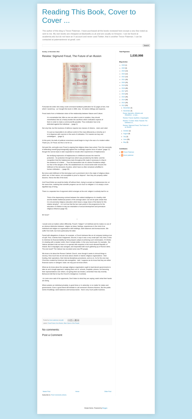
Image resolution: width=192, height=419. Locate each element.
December (127, 108)
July (124, 136)
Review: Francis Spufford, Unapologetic (136, 118)
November (127, 111)
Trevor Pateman (129, 152)
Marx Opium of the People (71, 323)
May (124, 142)
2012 (123, 105)
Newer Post (46, 391)
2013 (123, 102)
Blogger (104, 408)
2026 (123, 65)
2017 (123, 91)
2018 (123, 88)
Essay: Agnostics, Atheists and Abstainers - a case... (133, 114)
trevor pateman (128, 155)
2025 (123, 68)
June (125, 139)
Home (77, 391)
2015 (123, 97)
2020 (123, 82)
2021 (123, 79)
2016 (123, 94)
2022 (123, 77)
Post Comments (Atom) (58, 395)
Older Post (107, 391)
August (125, 134)
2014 (123, 100)
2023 (123, 74)
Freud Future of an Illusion (55, 323)
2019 (123, 85)
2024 (123, 71)
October (126, 131)
